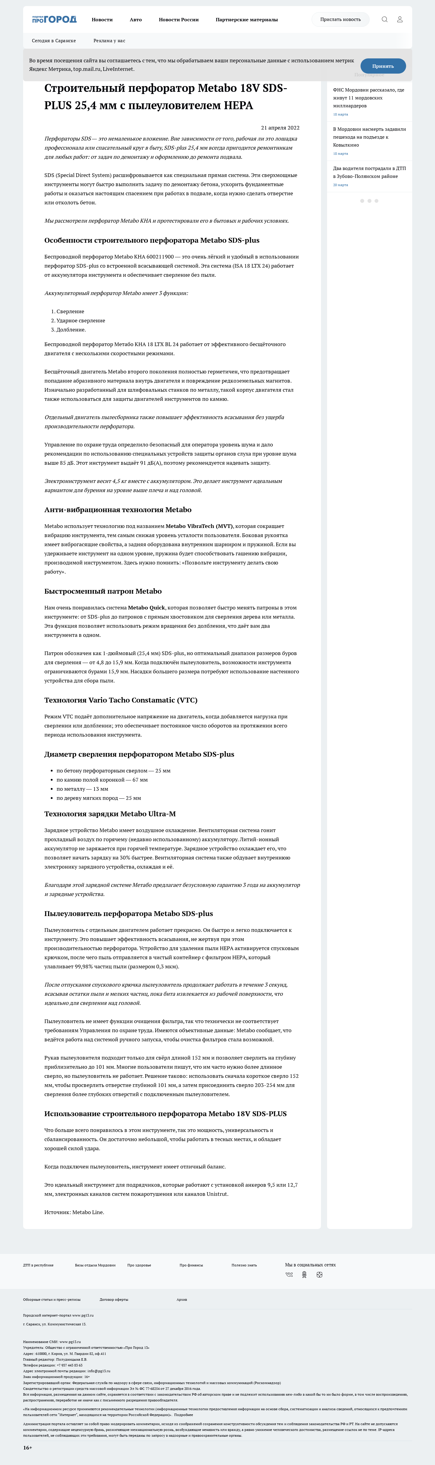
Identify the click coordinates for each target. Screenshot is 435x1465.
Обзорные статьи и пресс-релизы (52, 1299)
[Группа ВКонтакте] (289, 1275)
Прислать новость (340, 19)
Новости (102, 19)
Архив (182, 1299)
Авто (136, 19)
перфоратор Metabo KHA (119, 220)
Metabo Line (87, 1212)
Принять (383, 66)
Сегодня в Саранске (54, 40)
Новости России (179, 19)
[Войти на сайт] (400, 19)
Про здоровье (139, 1265)
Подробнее (183, 1414)
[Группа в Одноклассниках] (304, 1275)
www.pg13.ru (83, 1315)
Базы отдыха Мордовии (95, 1265)
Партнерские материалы (247, 19)
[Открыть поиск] (385, 19)
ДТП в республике (38, 1265)
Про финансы (191, 1265)
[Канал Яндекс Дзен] (319, 1275)
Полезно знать (244, 1265)
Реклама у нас (109, 40)
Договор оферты (114, 1299)
